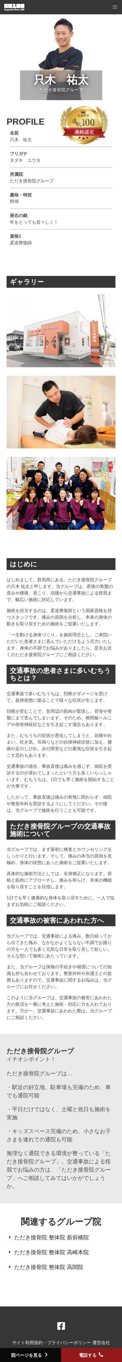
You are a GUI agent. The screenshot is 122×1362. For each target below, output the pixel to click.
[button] (115, 7)
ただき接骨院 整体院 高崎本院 (51, 1252)
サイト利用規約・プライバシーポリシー (52, 1342)
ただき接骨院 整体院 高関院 (48, 1267)
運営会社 (101, 1342)
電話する (91, 1355)
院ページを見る (30, 1355)
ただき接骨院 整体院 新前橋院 (51, 1237)
